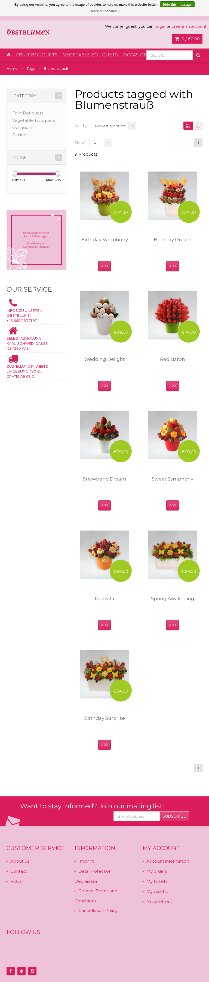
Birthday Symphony (104, 239)
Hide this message (177, 5)
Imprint (86, 861)
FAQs (15, 881)
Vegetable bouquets (90, 55)
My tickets (156, 881)
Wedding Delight (104, 359)
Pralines (20, 134)
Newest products (110, 126)
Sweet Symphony (172, 479)
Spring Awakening (172, 598)
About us (19, 861)
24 (94, 143)
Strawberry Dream (104, 479)
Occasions (136, 55)
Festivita (104, 598)
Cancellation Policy (98, 910)
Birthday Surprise (104, 718)
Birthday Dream (173, 239)
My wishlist (157, 891)
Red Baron (172, 359)
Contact (18, 871)
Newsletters (158, 901)
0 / (187, 39)
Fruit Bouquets (37, 55)
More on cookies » (105, 11)
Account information (167, 861)
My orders (156, 871)
